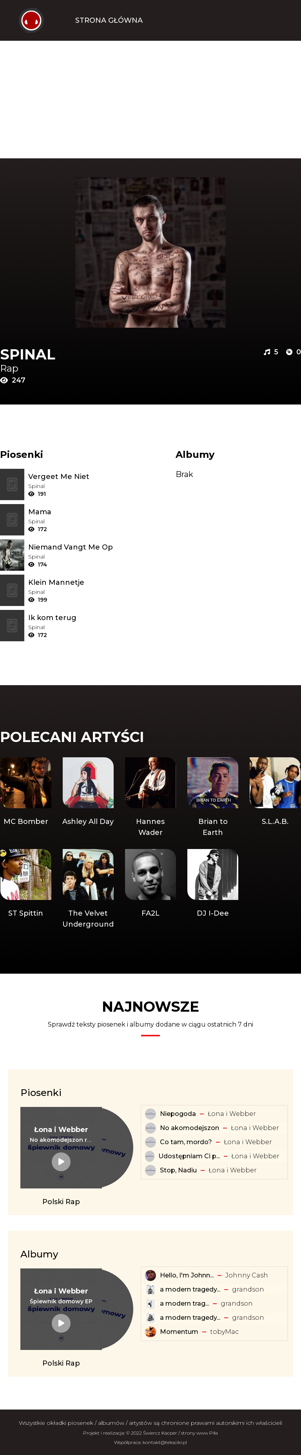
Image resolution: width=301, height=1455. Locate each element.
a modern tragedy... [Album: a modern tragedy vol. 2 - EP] (190, 1317)
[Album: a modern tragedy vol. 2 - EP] (150, 1317)
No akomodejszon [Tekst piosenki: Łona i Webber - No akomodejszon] (189, 1128)
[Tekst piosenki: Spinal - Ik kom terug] (76, 617)
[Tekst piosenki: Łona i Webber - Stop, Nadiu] (150, 1170)
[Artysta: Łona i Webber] (61, 1129)
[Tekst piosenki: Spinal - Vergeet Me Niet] (76, 476)
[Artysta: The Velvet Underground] (88, 889)
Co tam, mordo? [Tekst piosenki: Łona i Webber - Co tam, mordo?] (186, 1142)
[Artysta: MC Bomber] (25, 797)
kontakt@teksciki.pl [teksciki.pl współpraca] (165, 1442)
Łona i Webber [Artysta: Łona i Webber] (232, 1114)
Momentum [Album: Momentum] (179, 1331)
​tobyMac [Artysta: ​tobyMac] (224, 1331)
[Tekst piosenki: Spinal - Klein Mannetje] (76, 582)
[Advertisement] (150, 99)
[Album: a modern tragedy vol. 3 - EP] (150, 1289)
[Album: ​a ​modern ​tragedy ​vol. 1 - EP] (150, 1303)
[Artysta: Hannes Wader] (150, 797)
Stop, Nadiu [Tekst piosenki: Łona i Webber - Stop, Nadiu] (178, 1170)
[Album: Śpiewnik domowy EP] (61, 1301)
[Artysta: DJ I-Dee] (213, 889)
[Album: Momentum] (150, 1331)
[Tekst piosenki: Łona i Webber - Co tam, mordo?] (150, 1142)
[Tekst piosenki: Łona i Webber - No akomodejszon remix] (61, 1140)
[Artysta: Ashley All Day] (88, 797)
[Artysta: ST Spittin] (25, 889)
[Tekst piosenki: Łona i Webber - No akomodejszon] (150, 1128)
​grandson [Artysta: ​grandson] (248, 1289)
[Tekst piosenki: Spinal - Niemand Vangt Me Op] (76, 547)
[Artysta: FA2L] (150, 889)
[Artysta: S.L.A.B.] (275, 797)
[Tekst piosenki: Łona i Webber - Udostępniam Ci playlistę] (149, 1156)
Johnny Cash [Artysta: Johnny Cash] (246, 1275)
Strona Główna (109, 20)
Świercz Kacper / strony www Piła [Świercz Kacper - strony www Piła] (180, 1433)
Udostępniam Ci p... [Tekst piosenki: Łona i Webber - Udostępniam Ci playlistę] (189, 1156)
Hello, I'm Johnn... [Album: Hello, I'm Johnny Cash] (187, 1275)
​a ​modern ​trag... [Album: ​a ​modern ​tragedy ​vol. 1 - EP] (184, 1303)
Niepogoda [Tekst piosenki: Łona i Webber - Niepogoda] (178, 1114)
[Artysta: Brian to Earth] (213, 797)
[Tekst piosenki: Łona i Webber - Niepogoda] (150, 1113)
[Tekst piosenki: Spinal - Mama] (76, 511)
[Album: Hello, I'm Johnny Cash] (150, 1275)
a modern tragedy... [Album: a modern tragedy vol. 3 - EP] (190, 1289)
